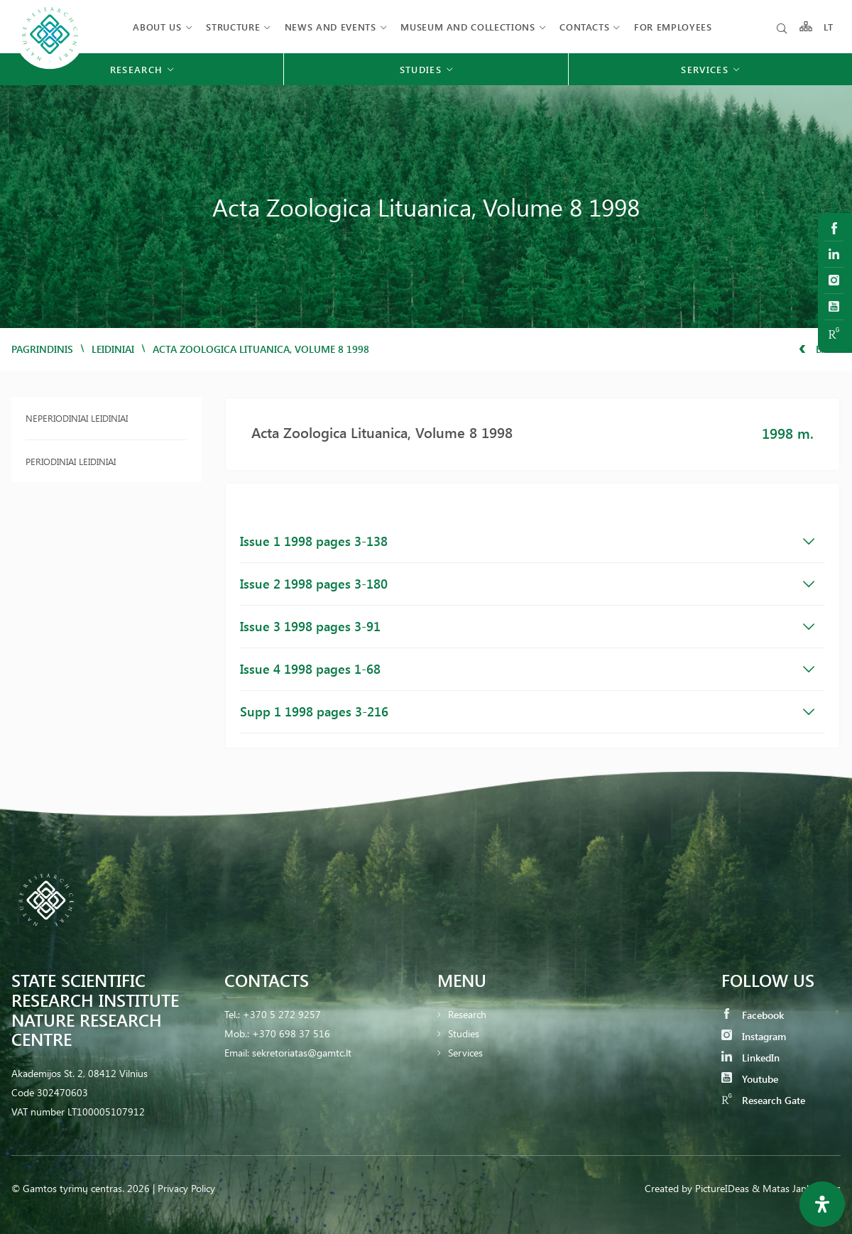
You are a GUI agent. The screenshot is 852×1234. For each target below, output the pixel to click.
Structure (233, 27)
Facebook (752, 1015)
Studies (463, 1033)
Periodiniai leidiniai (71, 461)
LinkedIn (750, 1057)
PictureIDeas (722, 1188)
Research (467, 1014)
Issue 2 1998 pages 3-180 (527, 583)
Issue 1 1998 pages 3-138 (527, 541)
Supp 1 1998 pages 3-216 (527, 711)
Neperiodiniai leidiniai (77, 418)
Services (465, 1052)
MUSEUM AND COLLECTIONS (467, 27)
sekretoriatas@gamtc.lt (301, 1052)
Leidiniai (113, 349)
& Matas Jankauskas (796, 1188)
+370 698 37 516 (291, 1033)
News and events (330, 27)
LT (829, 27)
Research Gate (763, 1100)
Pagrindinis (42, 349)
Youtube (749, 1079)
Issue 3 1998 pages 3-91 (527, 626)
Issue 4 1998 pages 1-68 (527, 668)
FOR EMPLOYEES (672, 27)
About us (157, 27)
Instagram (753, 1036)
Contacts (584, 27)
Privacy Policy (186, 1188)
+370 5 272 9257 (282, 1014)
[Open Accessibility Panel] (822, 1204)
